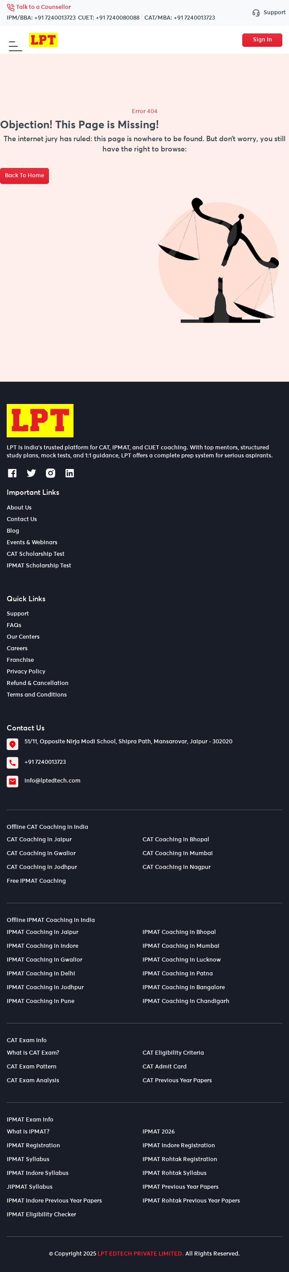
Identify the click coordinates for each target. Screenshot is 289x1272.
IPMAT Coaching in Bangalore (183, 988)
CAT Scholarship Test (36, 554)
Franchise (20, 660)
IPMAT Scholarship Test (39, 566)
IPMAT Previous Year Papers (180, 1187)
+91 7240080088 (117, 18)
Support (267, 13)
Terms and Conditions (37, 695)
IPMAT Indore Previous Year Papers (54, 1201)
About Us (19, 508)
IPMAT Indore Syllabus (38, 1173)
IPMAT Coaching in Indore (42, 946)
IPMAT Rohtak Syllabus (174, 1173)
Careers (17, 649)
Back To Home (24, 176)
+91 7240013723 (55, 18)
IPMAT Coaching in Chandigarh (185, 1001)
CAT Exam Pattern (32, 1067)
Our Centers (23, 637)
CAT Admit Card (164, 1067)
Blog (13, 531)
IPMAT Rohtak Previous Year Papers (191, 1201)
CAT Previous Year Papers (177, 1081)
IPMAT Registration (33, 1146)
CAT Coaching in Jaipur (39, 840)
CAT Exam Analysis (33, 1081)
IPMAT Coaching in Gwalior (44, 960)
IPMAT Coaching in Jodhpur (45, 988)
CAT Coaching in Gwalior (41, 853)
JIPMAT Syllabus (30, 1187)
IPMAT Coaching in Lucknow (181, 960)
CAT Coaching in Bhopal (175, 840)
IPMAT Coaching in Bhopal (179, 932)
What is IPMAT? (28, 1132)
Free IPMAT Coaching (36, 881)
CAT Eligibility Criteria (173, 1053)
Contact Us (22, 519)
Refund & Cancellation (38, 683)
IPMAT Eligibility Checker (41, 1215)
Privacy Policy (26, 672)
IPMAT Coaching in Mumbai (181, 946)
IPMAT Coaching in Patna (177, 974)
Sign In (262, 40)
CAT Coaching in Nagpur (176, 867)
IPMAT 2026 (158, 1132)
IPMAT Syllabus (28, 1159)
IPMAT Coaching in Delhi (41, 974)
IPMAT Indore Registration (178, 1146)
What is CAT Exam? (33, 1053)
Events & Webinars (32, 543)
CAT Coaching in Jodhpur (42, 867)
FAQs (14, 625)
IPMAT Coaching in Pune (40, 1001)
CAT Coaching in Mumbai (177, 853)
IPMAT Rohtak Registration (179, 1159)
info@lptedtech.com (52, 781)
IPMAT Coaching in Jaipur (42, 932)
